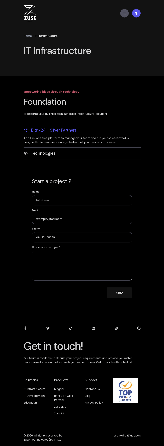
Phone (36, 228)
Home (28, 36)
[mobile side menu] (124, 13)
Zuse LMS (60, 407)
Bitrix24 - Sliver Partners (50, 130)
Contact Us (92, 389)
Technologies (39, 153)
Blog (87, 396)
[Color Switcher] (136, 13)
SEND (119, 293)
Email (35, 210)
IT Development (34, 396)
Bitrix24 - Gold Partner (63, 398)
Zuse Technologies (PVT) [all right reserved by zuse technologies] (40, 440)
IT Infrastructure (34, 389)
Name (35, 191)
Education (30, 403)
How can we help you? (46, 247)
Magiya (59, 389)
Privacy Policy (94, 403)
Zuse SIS (59, 413)
